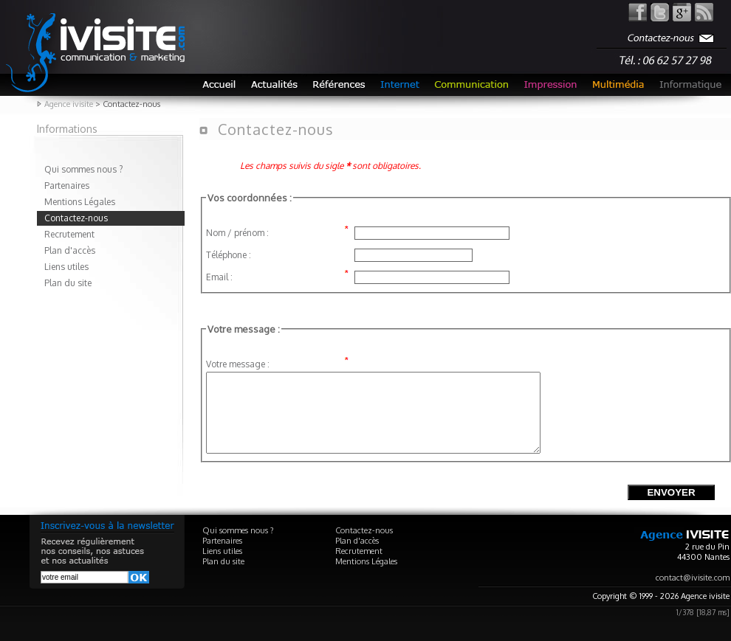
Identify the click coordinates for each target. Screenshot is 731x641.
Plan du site (68, 282)
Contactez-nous (76, 218)
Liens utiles (66, 266)
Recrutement (69, 234)
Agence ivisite (68, 104)
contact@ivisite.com (693, 593)
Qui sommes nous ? (83, 169)
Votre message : (238, 364)
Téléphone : (228, 254)
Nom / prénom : (237, 232)
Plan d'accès (69, 250)
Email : (219, 277)
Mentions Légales (79, 201)
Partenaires (66, 185)
